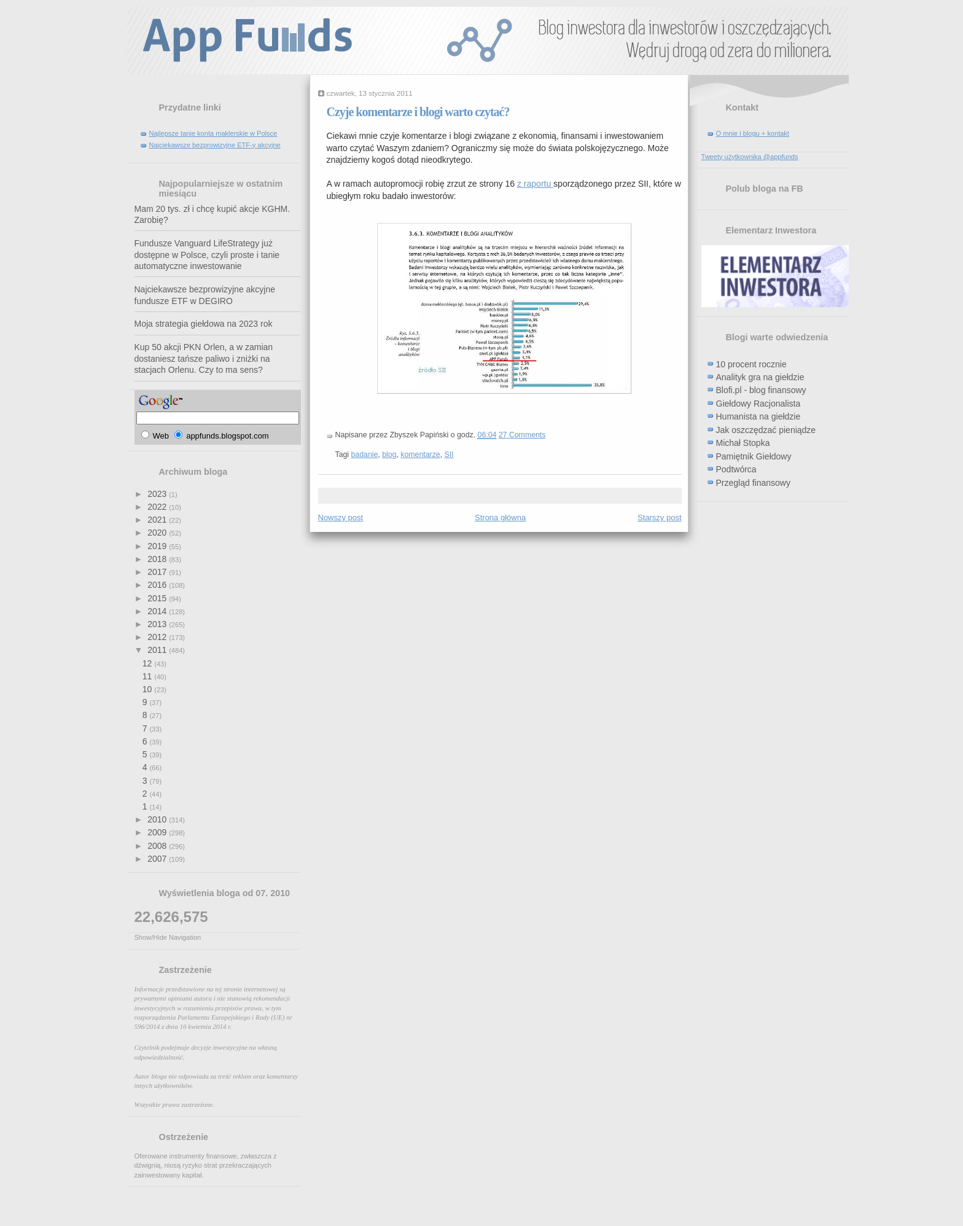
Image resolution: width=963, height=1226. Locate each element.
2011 (158, 650)
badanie (364, 454)
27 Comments (522, 435)
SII (448, 454)
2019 (158, 546)
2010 (158, 819)
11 (148, 676)
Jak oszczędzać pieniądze (766, 430)
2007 (158, 859)
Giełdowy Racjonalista (758, 403)
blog (389, 454)
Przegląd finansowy (753, 483)
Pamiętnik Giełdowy (754, 456)
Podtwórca (736, 469)
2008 (158, 846)
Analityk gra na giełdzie (760, 377)
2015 (158, 598)
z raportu (535, 184)
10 (148, 689)
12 (148, 663)
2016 (158, 585)
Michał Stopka (743, 443)
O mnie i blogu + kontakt (752, 133)
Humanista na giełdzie (758, 416)
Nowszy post (341, 517)
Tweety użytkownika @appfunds (749, 156)
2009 (158, 832)
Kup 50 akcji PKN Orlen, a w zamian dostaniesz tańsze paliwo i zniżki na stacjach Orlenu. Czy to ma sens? (204, 358)
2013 (158, 624)
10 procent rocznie (751, 364)
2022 (158, 507)
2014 (158, 611)
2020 (158, 532)
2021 (158, 520)
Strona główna (500, 517)
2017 (158, 572)
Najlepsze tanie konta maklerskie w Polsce (213, 133)
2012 (158, 637)
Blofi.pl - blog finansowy (761, 390)
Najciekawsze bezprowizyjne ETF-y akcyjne (215, 145)
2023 (158, 494)
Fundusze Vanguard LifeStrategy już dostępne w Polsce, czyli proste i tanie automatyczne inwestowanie (207, 254)
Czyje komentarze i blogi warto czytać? (418, 112)
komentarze (420, 454)
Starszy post (659, 517)
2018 (158, 559)
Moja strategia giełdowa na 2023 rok (204, 324)
